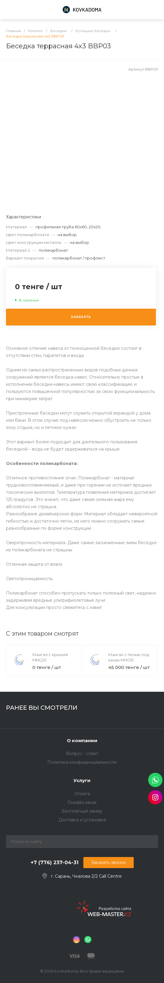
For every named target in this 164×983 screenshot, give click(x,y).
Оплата (82, 793)
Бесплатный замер (82, 811)
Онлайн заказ (82, 802)
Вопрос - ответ (82, 753)
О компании (82, 740)
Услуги (82, 780)
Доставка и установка (82, 820)
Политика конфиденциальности (82, 762)
